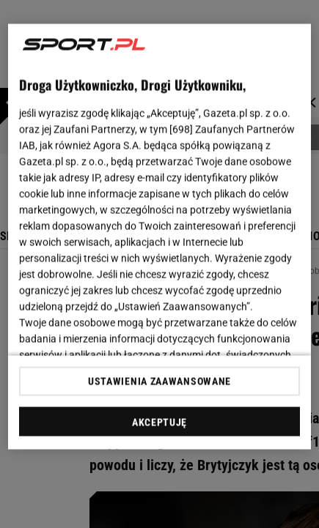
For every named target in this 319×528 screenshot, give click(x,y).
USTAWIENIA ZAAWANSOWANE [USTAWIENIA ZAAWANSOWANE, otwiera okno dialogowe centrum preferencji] (159, 381)
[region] (159, 237)
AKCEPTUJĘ (159, 422)
